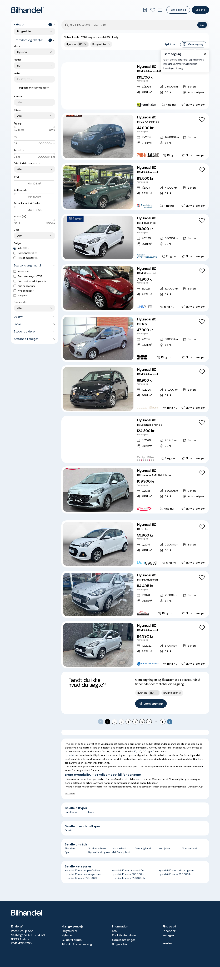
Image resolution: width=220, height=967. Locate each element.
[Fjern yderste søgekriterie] (85, 44)
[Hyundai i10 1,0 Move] (135, 338)
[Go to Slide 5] (100, 103)
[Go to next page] (169, 721)
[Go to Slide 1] (90, 103)
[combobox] (36, 52)
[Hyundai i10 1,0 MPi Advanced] (135, 186)
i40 (152, 751)
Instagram (169, 935)
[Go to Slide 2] (95, 154)
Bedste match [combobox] (190, 56)
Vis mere (70, 793)
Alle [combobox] (19, 116)
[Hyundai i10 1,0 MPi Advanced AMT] (135, 86)
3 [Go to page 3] (121, 721)
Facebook (169, 931)
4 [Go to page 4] (128, 721)
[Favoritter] (152, 10)
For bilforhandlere (124, 935)
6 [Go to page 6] (142, 721)
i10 (135, 751)
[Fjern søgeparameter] (109, 44)
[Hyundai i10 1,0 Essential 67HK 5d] (135, 439)
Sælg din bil (178, 10)
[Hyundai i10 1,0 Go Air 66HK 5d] (135, 136)
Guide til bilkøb (72, 940)
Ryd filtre (170, 44)
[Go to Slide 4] (98, 103)
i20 (139, 751)
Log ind (200, 10)
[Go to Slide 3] (95, 103)
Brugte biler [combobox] (24, 31)
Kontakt (168, 943)
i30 (144, 751)
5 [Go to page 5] (135, 721)
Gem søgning (193, 44)
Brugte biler (69, 931)
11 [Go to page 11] (162, 721)
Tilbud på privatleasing (77, 944)
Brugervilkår (120, 944)
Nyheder (67, 935)
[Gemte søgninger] (145, 10)
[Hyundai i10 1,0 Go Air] (135, 543)
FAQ (114, 931)
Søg (202, 24)
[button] (98, 86)
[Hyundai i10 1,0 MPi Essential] (135, 237)
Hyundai (69, 755)
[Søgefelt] (133, 25)
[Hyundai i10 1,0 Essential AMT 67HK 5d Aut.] (135, 489)
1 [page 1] (107, 721)
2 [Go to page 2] (114, 721)
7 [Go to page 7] (149, 721)
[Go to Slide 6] (103, 103)
